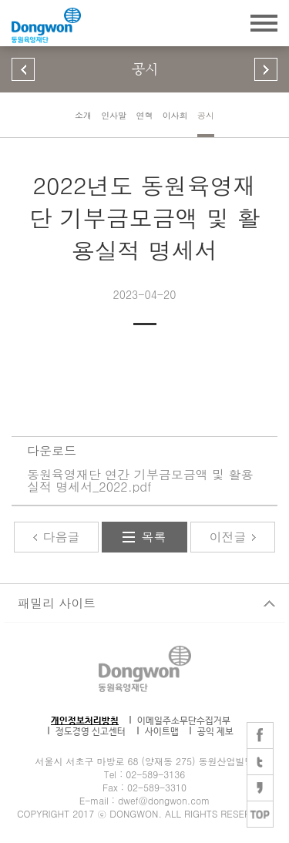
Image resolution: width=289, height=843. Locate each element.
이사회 (175, 115)
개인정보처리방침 (85, 721)
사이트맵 (162, 731)
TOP (260, 814)
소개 (83, 115)
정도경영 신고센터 (90, 731)
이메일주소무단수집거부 (183, 721)
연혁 (144, 115)
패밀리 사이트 (57, 603)
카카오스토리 (260, 788)
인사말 (113, 115)
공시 (205, 115)
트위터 (260, 761)
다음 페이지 (265, 69)
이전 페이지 (23, 69)
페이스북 (260, 735)
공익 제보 (215, 731)
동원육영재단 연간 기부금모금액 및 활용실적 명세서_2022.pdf (140, 480)
